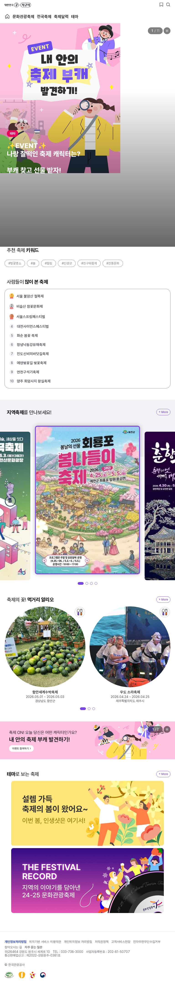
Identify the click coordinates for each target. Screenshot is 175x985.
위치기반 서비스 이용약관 (45, 942)
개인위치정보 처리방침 (78, 942)
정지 (167, 30)
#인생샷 (67, 263)
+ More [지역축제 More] (163, 412)
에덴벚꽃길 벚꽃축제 (31, 363)
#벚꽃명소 (14, 263)
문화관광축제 (23, 16)
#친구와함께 (89, 263)
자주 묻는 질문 (33, 947)
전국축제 (44, 16)
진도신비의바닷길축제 (33, 354)
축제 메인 (7, 16)
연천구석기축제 (28, 372)
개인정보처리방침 (15, 942)
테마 (74, 16)
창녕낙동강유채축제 (31, 345)
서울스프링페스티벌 (30, 317)
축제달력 (61, 16)
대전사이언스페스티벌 (33, 326)
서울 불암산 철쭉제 (30, 296)
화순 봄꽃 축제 (27, 335)
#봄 (33, 263)
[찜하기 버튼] (161, 4)
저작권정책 (101, 942)
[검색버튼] (168, 4)
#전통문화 (112, 263)
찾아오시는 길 (13, 947)
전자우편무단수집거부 (146, 942)
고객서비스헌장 (120, 942)
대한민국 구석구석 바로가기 (18, 5)
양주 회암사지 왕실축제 (34, 381)
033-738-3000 (72, 952)
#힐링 (48, 263)
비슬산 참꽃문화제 (29, 306)
